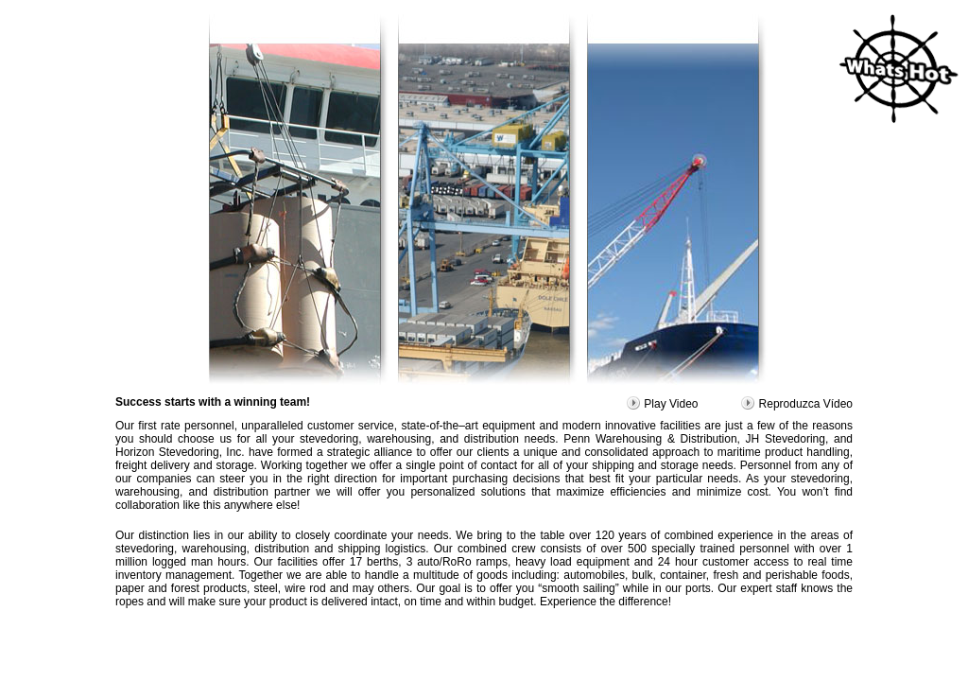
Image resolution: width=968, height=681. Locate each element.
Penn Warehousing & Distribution (649, 438)
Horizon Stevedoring (167, 452)
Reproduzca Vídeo (796, 403)
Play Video (662, 403)
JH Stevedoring (785, 438)
